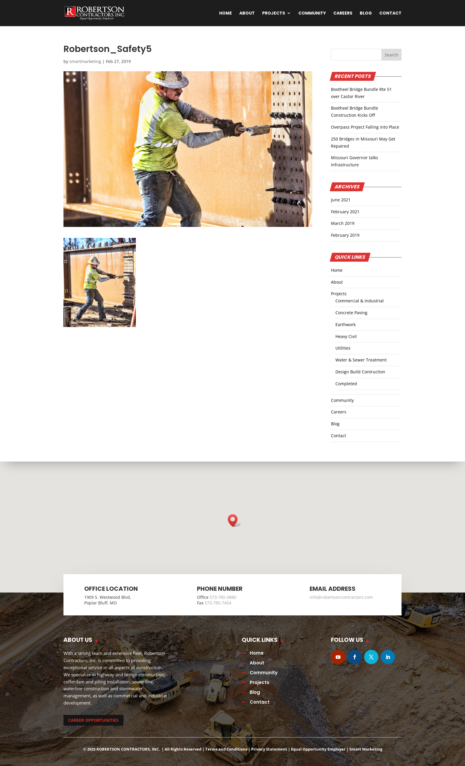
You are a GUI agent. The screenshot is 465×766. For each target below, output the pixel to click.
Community (312, 13)
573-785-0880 (223, 597)
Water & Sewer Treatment (361, 360)
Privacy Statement (269, 749)
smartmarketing (85, 61)
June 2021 (341, 200)
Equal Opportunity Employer (318, 749)
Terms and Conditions (226, 749)
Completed (346, 383)
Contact (390, 13)
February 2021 (345, 211)
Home (225, 13)
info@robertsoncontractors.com (341, 597)
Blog (366, 13)
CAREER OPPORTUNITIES (93, 720)
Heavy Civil (346, 336)
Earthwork (345, 324)
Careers (342, 13)
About (247, 13)
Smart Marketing (365, 749)
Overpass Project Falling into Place (365, 127)
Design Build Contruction (360, 372)
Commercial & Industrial (359, 301)
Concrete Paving (351, 312)
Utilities (343, 348)
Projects (273, 13)
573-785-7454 (218, 603)
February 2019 (345, 235)
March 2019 (342, 223)
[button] (234, 520)
